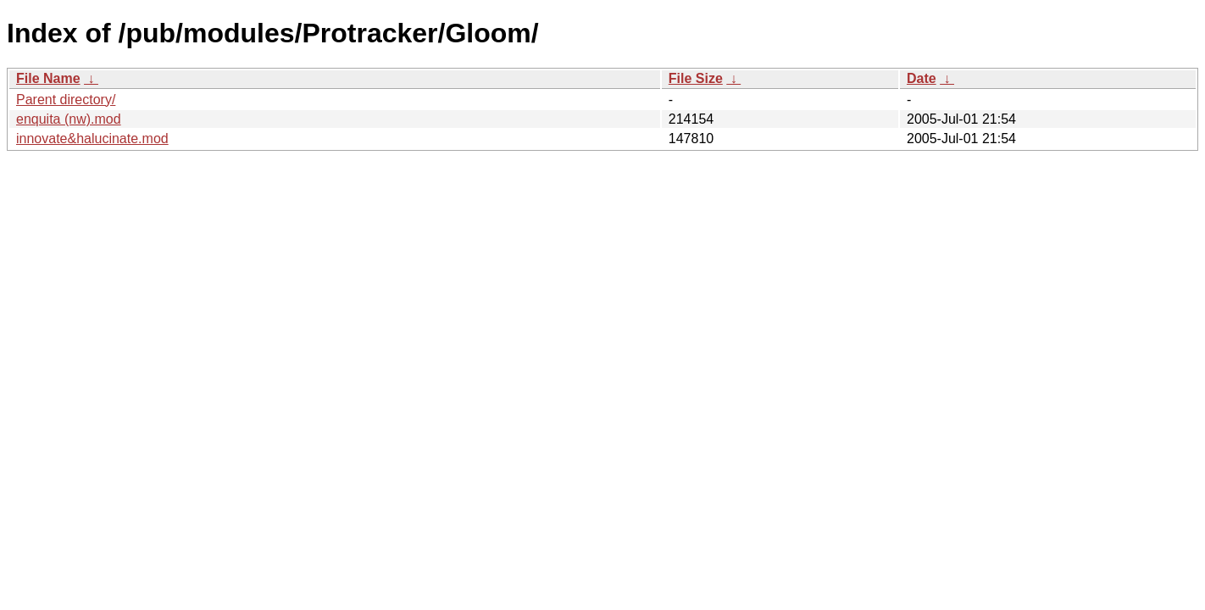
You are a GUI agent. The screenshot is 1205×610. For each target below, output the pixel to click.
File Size (696, 78)
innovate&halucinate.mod (92, 138)
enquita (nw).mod (68, 119)
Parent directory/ (65, 99)
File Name (48, 78)
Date (921, 78)
